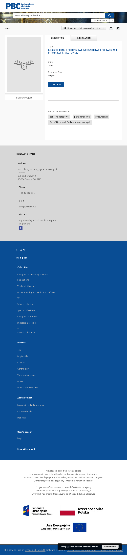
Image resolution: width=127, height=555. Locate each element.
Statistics (21, 417)
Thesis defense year (26, 375)
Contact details (24, 411)
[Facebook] (20, 228)
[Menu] (123, 2)
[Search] (109, 15)
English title (22, 356)
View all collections (26, 332)
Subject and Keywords (27, 387)
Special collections (26, 310)
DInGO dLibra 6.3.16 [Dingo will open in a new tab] (35, 550)
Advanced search (100, 20)
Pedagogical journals (27, 316)
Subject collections (26, 304)
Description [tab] (57, 38)
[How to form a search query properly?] (112, 20)
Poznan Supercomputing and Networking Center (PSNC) (95, 550)
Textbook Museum (26, 286)
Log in (20, 438)
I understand (110, 547)
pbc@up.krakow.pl (28, 206)
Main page (21, 257)
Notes (20, 381)
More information (90, 547)
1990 (50, 65)
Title (19, 350)
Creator (21, 362)
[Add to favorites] (111, 28)
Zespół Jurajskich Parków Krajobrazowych (70, 122)
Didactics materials (26, 322)
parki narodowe (82, 116)
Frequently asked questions (30, 405)
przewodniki (101, 116)
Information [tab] (84, 38)
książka (51, 75)
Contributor (23, 368)
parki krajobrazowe (59, 116)
